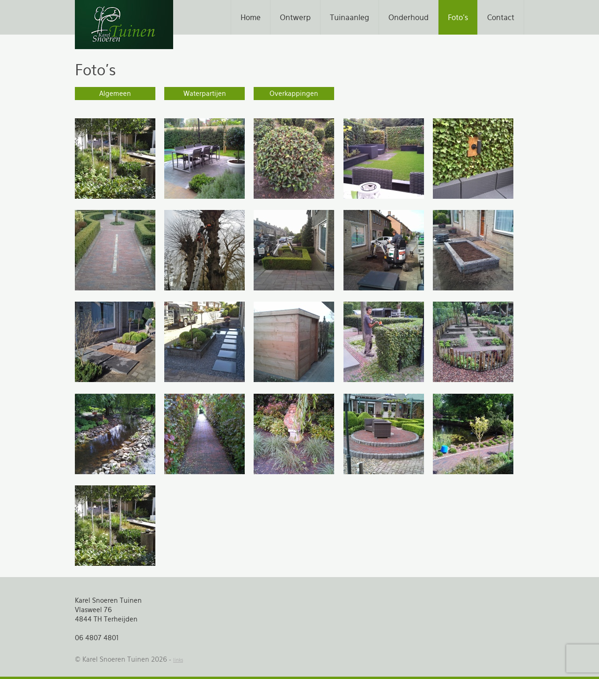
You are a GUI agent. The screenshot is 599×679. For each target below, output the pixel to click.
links (178, 660)
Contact (500, 17)
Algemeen (115, 93)
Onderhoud (408, 17)
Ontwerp (295, 17)
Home (251, 17)
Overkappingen (294, 93)
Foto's (458, 17)
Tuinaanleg (349, 17)
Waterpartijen (204, 93)
